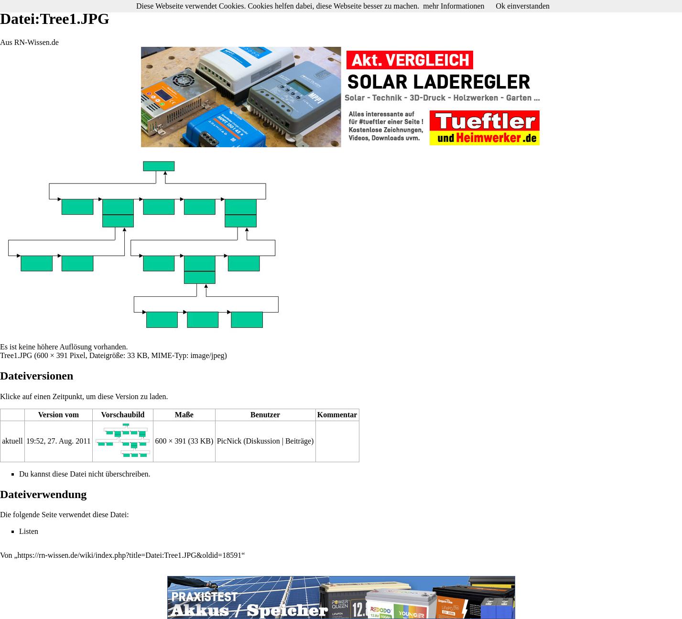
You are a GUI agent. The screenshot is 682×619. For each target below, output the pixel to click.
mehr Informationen (453, 6)
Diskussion (263, 441)
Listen (28, 531)
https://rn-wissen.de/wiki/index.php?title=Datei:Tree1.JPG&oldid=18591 (130, 555)
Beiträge (298, 441)
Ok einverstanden (523, 6)
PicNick (229, 441)
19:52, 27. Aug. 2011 (58, 441)
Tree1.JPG (16, 355)
